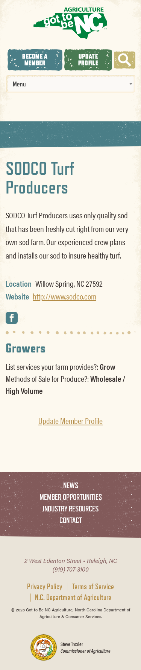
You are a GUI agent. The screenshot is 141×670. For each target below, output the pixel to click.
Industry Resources (71, 508)
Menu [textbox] (19, 84)
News (70, 485)
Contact (70, 520)
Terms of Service (93, 586)
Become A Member (34, 59)
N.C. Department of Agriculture (73, 597)
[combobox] (70, 83)
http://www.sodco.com (64, 296)
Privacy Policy (44, 586)
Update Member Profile (70, 420)
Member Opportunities (70, 497)
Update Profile (88, 59)
